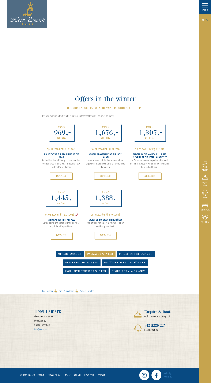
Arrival (77, 375)
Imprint (40, 375)
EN (207, 20)
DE (203, 20)
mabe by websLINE (168, 375)
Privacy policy (54, 375)
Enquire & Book (157, 312)
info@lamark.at (41, 329)
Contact (101, 375)
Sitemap (67, 375)
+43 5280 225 (155, 325)
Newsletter (89, 375)
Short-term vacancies (129, 271)
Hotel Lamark (47, 291)
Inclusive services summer (125, 262)
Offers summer (70, 253)
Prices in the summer (136, 253)
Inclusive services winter (85, 271)
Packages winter (100, 253)
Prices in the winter (81, 262)
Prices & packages (66, 291)
